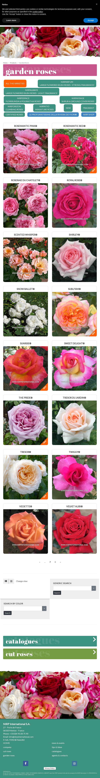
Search (57, 593)
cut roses (50, 654)
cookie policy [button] (37, 12)
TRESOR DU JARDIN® (74, 397)
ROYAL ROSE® (74, 180)
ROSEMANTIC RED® (74, 126)
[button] (97, 4)
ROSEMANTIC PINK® (25, 126)
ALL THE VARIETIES (15, 83)
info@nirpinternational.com (21, 736)
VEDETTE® (25, 506)
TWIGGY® (74, 452)
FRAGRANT (88, 108)
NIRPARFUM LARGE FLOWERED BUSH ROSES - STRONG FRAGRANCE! (67, 83)
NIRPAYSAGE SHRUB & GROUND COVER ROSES (78, 99)
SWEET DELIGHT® (74, 343)
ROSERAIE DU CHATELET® (25, 180)
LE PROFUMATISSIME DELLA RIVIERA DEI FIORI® (53, 114)
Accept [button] (91, 20)
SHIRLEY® (74, 234)
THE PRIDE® (26, 397)
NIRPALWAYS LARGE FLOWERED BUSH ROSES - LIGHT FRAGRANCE (31, 91)
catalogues (50, 641)
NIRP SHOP (88, 114)
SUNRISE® (25, 343)
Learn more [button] (11, 20)
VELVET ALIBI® (74, 506)
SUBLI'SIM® (74, 289)
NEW (68, 108)
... (44, 562)
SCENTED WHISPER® (25, 234)
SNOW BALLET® (26, 289)
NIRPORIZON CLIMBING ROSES (14, 108)
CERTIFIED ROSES (14, 114)
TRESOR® (25, 452)
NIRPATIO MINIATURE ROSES (44, 108)
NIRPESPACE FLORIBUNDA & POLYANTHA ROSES (23, 99)
